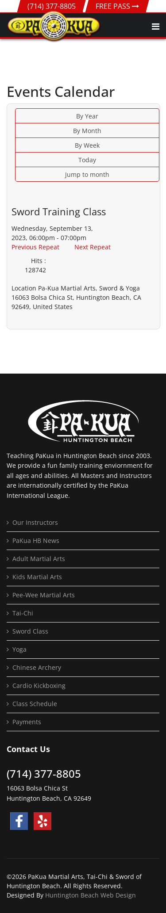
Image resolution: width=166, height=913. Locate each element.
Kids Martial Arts (37, 577)
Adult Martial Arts (38, 558)
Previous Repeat (35, 247)
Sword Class (30, 631)
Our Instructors (35, 522)
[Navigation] (155, 26)
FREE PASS (117, 6)
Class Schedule (34, 703)
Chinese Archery (36, 667)
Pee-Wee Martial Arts (43, 595)
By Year (87, 116)
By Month (87, 130)
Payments (26, 722)
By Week (87, 145)
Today (87, 160)
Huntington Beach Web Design (90, 895)
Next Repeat (92, 247)
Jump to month (87, 174)
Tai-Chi (22, 613)
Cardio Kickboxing (39, 685)
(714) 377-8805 (51, 6)
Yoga (19, 649)
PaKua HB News (35, 540)
